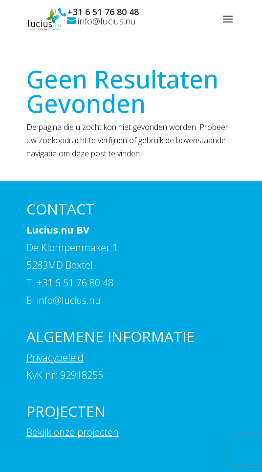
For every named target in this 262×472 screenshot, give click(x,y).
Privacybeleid (55, 357)
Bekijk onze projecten (72, 432)
